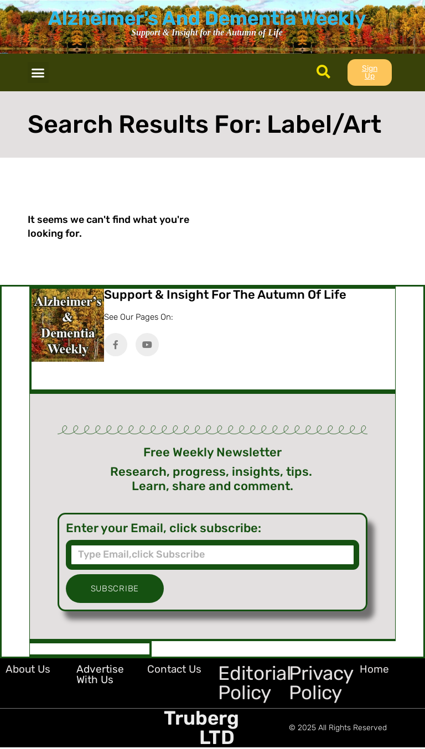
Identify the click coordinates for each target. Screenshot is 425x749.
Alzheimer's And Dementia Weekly (207, 18)
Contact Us (174, 669)
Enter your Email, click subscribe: (163, 528)
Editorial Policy (255, 683)
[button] (38, 72)
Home (374, 669)
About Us (28, 669)
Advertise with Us (100, 674)
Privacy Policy (321, 683)
